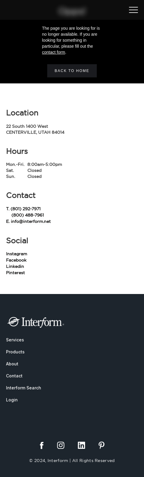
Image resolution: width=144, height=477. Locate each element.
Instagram (16, 253)
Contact (14, 375)
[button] (133, 10)
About (12, 363)
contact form (53, 52)
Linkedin (15, 266)
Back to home (72, 71)
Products (15, 351)
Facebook (16, 260)
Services (15, 339)
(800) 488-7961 (27, 215)
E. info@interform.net (28, 221)
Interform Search (23, 387)
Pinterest (15, 272)
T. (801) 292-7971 (23, 209)
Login (12, 399)
